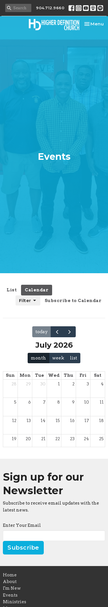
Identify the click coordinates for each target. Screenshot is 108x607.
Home (10, 575)
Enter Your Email (22, 525)
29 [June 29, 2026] (28, 384)
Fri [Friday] (82, 375)
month (38, 358)
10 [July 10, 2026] (86, 402)
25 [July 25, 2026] (101, 438)
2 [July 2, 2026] (73, 384)
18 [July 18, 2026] (101, 420)
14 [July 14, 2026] (43, 420)
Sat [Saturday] (97, 375)
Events (10, 595)
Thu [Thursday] (68, 375)
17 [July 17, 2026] (86, 420)
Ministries (14, 601)
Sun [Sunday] (10, 375)
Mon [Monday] (25, 375)
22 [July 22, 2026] (57, 438)
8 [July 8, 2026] (58, 402)
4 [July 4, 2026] (102, 384)
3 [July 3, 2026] (88, 384)
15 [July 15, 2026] (58, 420)
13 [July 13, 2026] (28, 420)
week (58, 358)
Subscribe (23, 547)
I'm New (12, 588)
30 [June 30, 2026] (43, 384)
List (12, 290)
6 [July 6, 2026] (29, 402)
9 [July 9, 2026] (73, 402)
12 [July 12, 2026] (14, 420)
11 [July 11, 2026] (102, 402)
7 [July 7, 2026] (44, 402)
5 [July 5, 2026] (15, 402)
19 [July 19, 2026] (14, 438)
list (73, 358)
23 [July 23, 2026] (72, 438)
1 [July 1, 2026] (59, 384)
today (41, 331)
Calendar (36, 290)
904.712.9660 (50, 7)
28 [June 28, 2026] (14, 384)
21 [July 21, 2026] (43, 438)
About (10, 581)
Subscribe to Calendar (73, 300)
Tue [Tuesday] (39, 375)
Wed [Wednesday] (54, 375)
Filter (28, 301)
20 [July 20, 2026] (28, 438)
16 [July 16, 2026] (72, 420)
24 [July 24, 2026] (86, 438)
